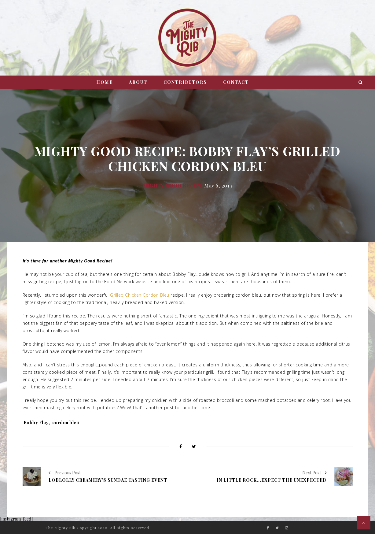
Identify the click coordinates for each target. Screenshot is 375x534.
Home (104, 82)
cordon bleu (65, 422)
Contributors (185, 82)
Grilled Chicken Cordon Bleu (139, 295)
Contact (236, 82)
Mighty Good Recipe (173, 185)
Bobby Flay (36, 422)
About (138, 82)
